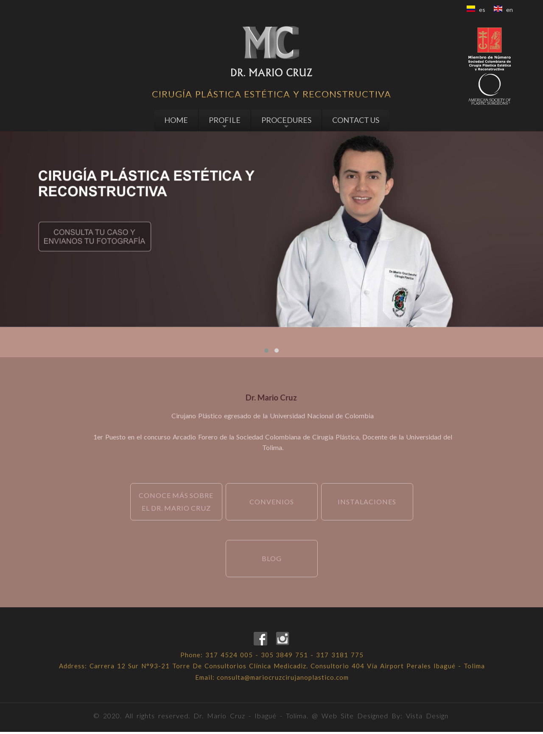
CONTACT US (355, 120)
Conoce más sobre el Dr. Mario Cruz (176, 501)
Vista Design (427, 718)
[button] (266, 350)
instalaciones (367, 502)
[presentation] (266, 339)
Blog (272, 558)
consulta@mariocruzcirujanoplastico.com (283, 679)
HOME (176, 120)
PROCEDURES (286, 122)
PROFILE (225, 122)
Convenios (271, 502)
